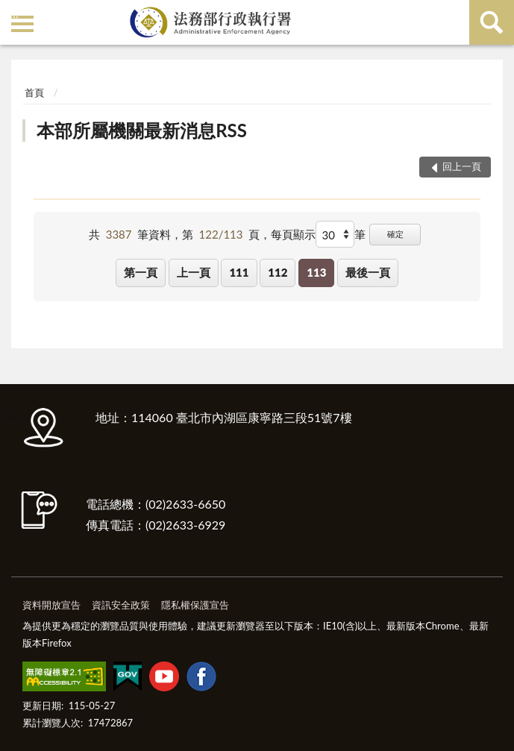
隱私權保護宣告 (195, 605)
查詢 (491, 22)
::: (14, 13)
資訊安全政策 (121, 605)
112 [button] (277, 272)
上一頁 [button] (193, 272)
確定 (395, 234)
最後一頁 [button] (367, 272)
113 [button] (316, 272)
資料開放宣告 (51, 605)
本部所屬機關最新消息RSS (142, 130)
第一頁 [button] (140, 272)
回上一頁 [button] (461, 166)
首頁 (34, 92)
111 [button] (238, 272)
